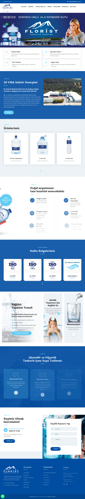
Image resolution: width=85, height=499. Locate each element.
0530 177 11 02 (7, 1)
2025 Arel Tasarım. (40, 496)
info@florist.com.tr (76, 1)
